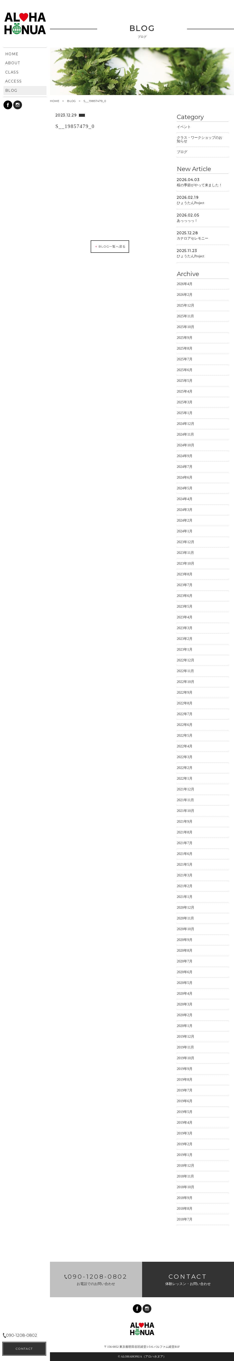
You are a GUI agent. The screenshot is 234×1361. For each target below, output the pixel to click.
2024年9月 (185, 457)
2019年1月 (185, 1155)
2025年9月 (185, 338)
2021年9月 (185, 822)
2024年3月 (185, 510)
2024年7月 (185, 467)
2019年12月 (185, 1037)
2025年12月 (185, 306)
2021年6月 (185, 854)
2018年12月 (185, 1166)
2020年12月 (185, 908)
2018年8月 (185, 1209)
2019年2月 (185, 1145)
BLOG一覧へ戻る (110, 247)
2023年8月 (185, 575)
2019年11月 (185, 1048)
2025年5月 (185, 381)
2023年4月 (185, 618)
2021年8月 (185, 833)
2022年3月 (185, 758)
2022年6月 (185, 725)
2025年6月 (185, 371)
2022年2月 (185, 768)
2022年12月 (185, 661)
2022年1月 (185, 779)
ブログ (182, 153)
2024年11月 (185, 435)
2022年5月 (185, 736)
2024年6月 (185, 478)
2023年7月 (185, 586)
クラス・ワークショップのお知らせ (199, 140)
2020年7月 (185, 962)
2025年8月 (185, 349)
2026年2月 (185, 295)
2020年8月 (185, 951)
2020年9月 (185, 940)
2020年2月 (185, 1016)
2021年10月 (185, 811)
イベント (184, 128)
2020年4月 (185, 994)
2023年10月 (185, 564)
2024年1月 (185, 532)
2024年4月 (185, 500)
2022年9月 (185, 693)
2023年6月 (185, 596)
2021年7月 (185, 844)
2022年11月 (185, 672)
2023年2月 (185, 639)
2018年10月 (185, 1188)
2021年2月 (185, 887)
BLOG (71, 101)
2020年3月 (185, 1005)
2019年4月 (185, 1123)
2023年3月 (185, 629)
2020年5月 (185, 983)
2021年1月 (185, 897)
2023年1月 (185, 650)
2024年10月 (185, 446)
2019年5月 (185, 1112)
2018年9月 (185, 1198)
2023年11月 (185, 553)
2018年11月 (185, 1177)
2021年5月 (185, 865)
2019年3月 (185, 1134)
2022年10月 (185, 682)
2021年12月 (185, 790)
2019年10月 (185, 1059)
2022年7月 (185, 715)
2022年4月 (185, 747)
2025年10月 (185, 328)
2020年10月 (185, 930)
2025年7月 (185, 360)
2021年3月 (185, 876)
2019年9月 (185, 1069)
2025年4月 (185, 392)
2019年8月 (185, 1080)
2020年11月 (185, 919)
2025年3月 (185, 403)
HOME (54, 101)
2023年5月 (185, 607)
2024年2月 (185, 521)
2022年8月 (185, 704)
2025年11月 (185, 317)
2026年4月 (185, 285)
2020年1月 (185, 1026)
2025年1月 (185, 414)
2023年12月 (185, 543)
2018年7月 (185, 1220)
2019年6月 (185, 1102)
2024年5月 (185, 489)
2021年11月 (185, 801)
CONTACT (24, 1348)
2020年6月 (185, 973)
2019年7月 (185, 1091)
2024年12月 (185, 424)
